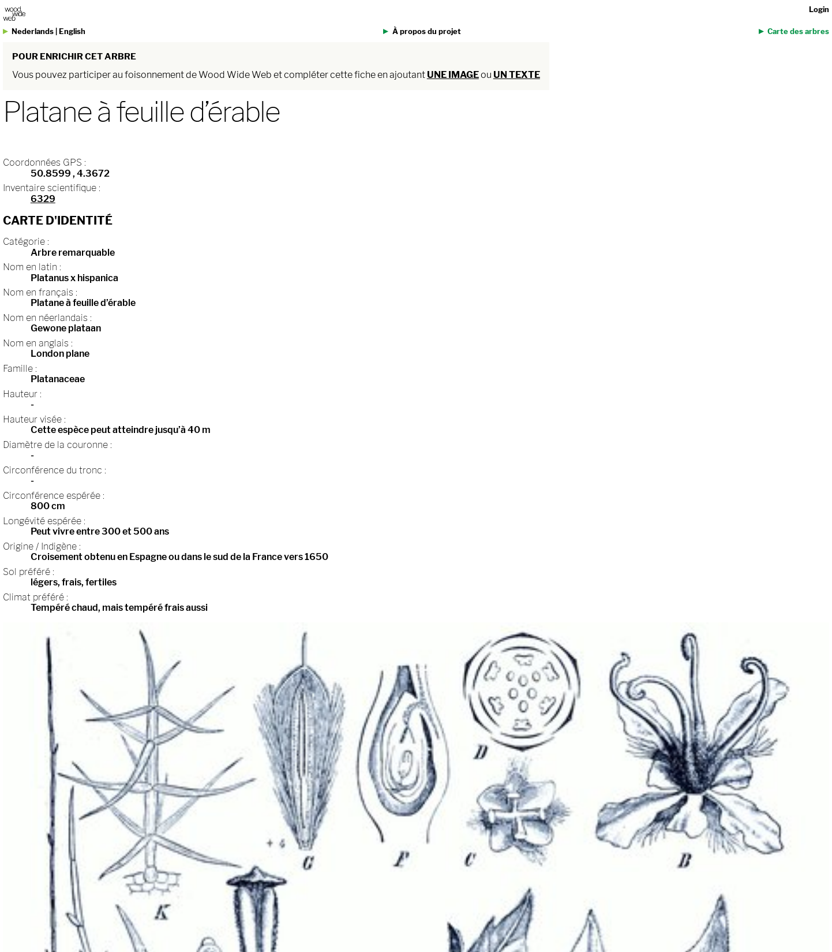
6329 (43, 198)
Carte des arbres (798, 31)
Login (819, 9)
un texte (516, 74)
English (72, 31)
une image (453, 74)
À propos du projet (426, 31)
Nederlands (33, 31)
